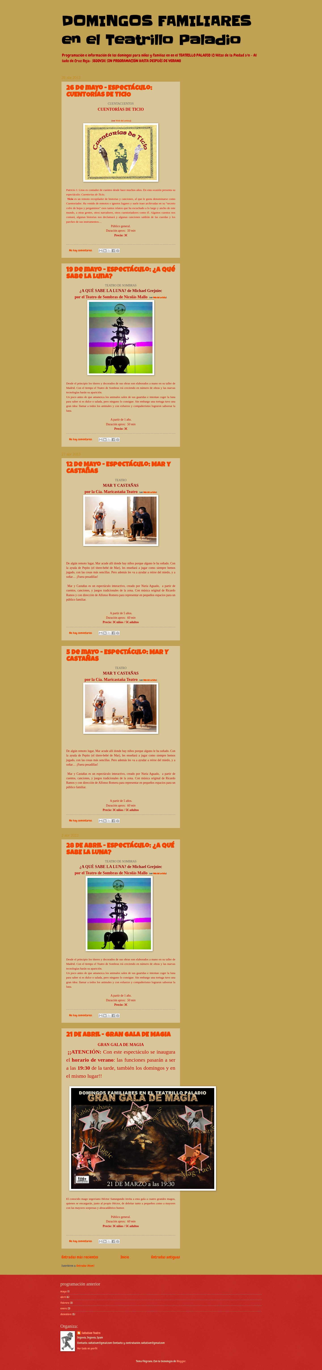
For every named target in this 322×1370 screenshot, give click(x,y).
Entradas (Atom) (85, 1266)
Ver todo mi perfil (87, 1348)
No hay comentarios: (81, 250)
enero (63, 1308)
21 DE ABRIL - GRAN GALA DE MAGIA (118, 1035)
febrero (64, 1303)
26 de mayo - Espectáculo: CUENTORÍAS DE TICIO (109, 92)
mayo (63, 1291)
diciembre (66, 1314)
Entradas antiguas (165, 1257)
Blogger (181, 1361)
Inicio (125, 1257)
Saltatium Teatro (91, 1333)
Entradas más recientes (79, 1257)
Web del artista (123, 120)
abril (63, 1297)
